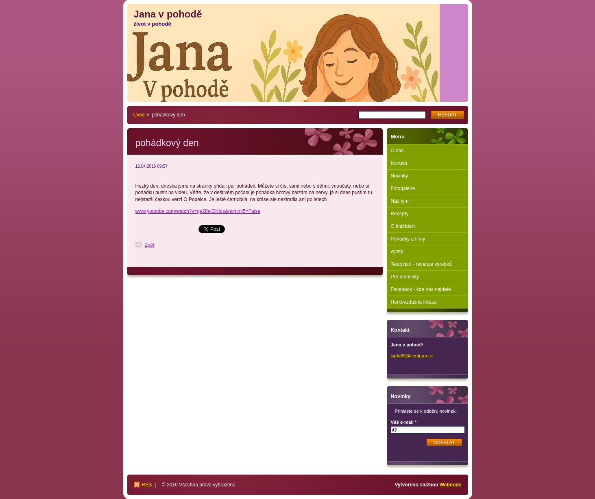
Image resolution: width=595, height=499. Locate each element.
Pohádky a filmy (408, 239)
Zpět (150, 245)
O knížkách (403, 226)
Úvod (139, 115)
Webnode (451, 485)
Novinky (399, 176)
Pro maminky (405, 277)
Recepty (400, 214)
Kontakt (399, 163)
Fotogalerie (403, 188)
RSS (147, 485)
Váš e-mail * (404, 422)
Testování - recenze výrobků (421, 264)
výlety (397, 251)
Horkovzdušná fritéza (414, 302)
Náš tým (400, 201)
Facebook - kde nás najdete (421, 289)
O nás (397, 150)
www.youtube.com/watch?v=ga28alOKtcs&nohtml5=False (198, 211)
